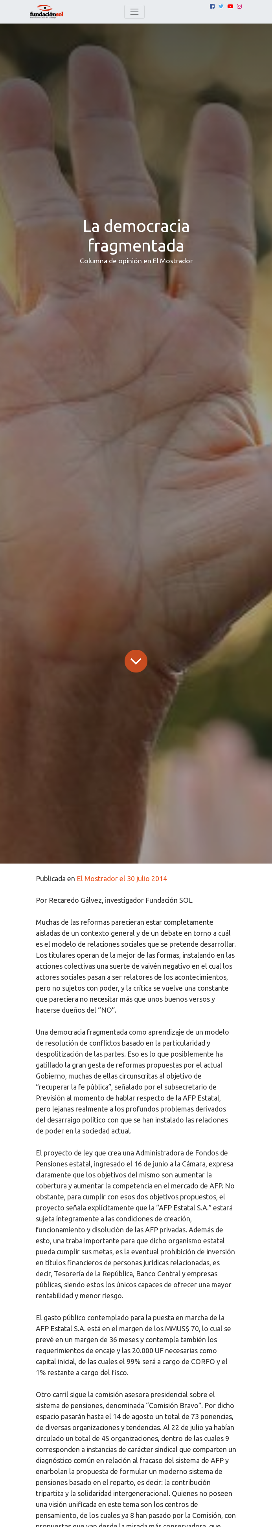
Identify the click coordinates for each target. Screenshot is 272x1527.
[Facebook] (212, 6)
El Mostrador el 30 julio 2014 (122, 878)
